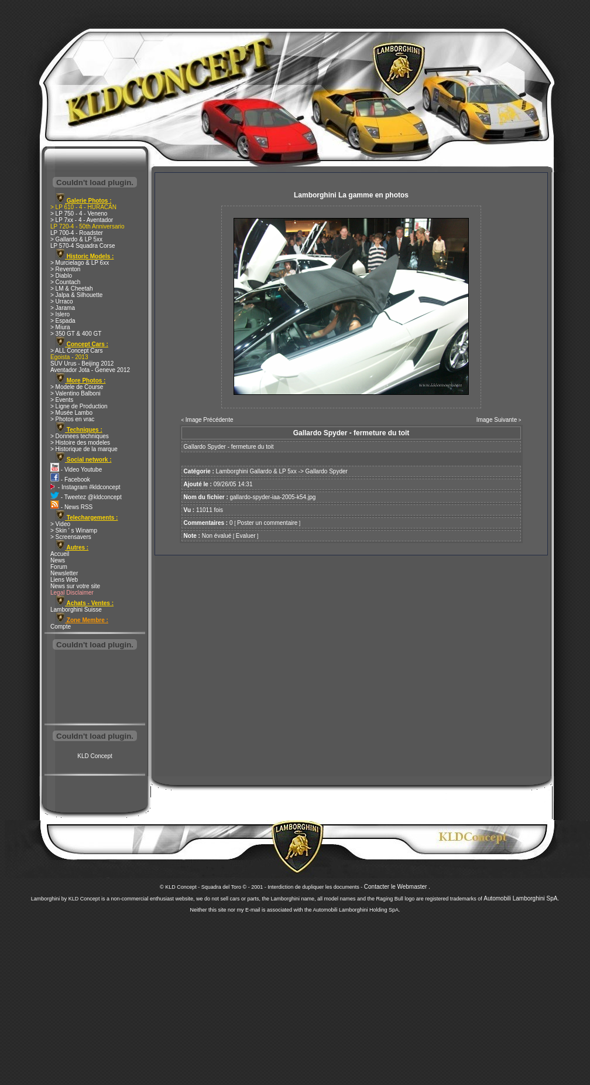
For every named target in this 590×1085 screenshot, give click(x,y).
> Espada (63, 321)
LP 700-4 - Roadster (76, 233)
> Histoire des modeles (80, 442)
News (57, 560)
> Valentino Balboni (75, 393)
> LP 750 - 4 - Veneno (78, 213)
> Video (60, 524)
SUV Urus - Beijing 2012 (82, 363)
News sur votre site (75, 586)
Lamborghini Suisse (76, 609)
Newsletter (64, 573)
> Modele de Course (76, 387)
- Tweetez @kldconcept (86, 497)
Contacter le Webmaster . (397, 886)
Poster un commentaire (267, 523)
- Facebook (70, 479)
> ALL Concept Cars (76, 350)
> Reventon (65, 269)
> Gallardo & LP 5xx (76, 239)
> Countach (65, 282)
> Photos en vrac (72, 419)
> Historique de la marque (84, 449)
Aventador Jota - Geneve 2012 (90, 370)
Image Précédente (210, 420)
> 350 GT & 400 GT (75, 333)
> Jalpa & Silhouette (76, 295)
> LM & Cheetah (71, 288)
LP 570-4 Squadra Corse (82, 246)
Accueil (59, 554)
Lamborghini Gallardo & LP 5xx (256, 471)
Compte (60, 626)
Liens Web (64, 579)
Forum (58, 567)
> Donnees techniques (79, 436)
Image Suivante (496, 420)
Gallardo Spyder (327, 471)
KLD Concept (94, 756)
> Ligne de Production (79, 406)
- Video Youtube (76, 469)
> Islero (60, 314)
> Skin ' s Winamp (73, 530)
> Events (61, 400)
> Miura (60, 327)
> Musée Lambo (71, 413)
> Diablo (61, 275)
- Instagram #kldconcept (85, 487)
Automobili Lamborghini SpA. (521, 898)
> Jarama (62, 308)
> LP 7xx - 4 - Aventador (81, 220)
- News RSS (71, 507)
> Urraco (61, 301)
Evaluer (246, 536)
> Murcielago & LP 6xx (79, 263)
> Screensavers (70, 537)
